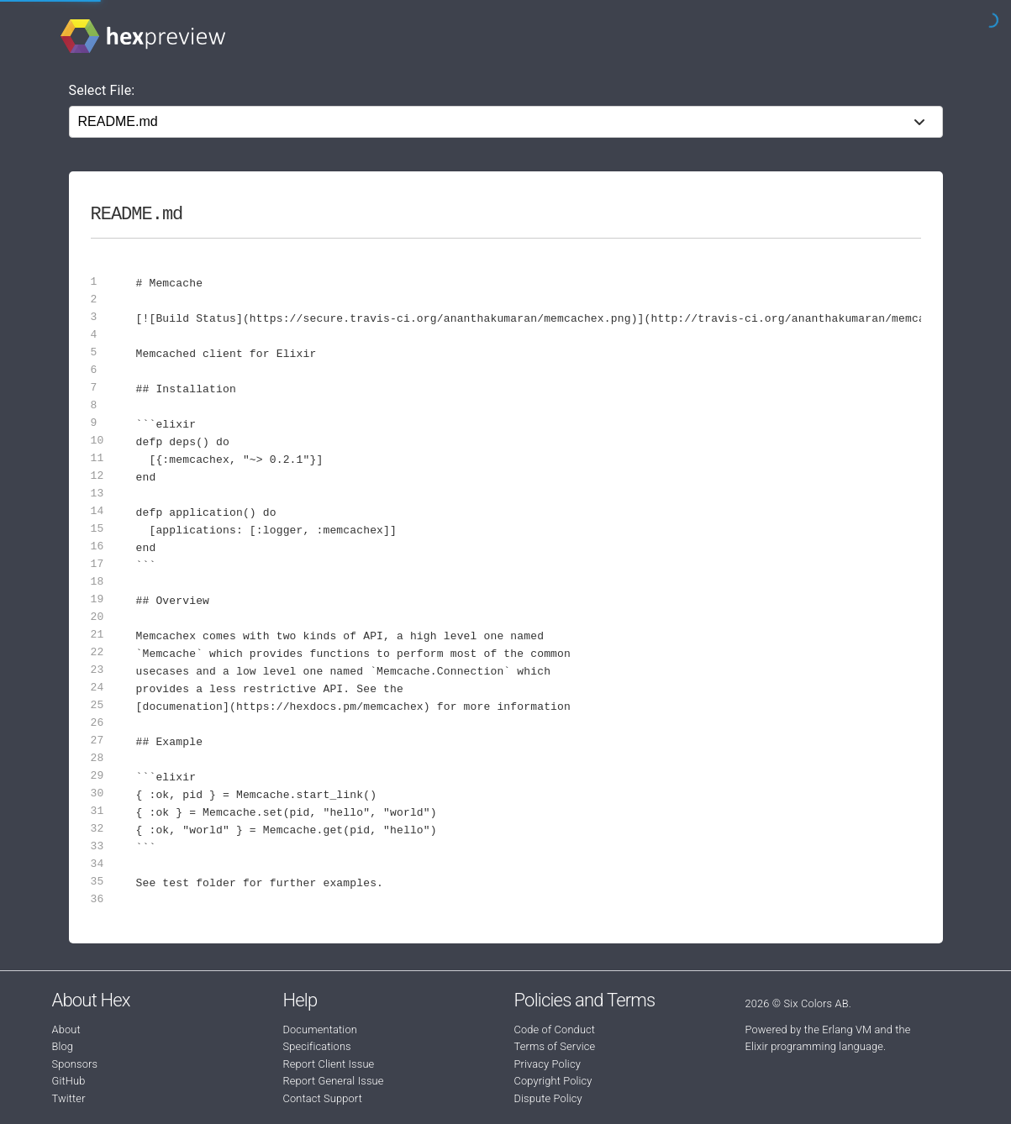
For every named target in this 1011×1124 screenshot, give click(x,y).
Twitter (69, 1098)
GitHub (69, 1080)
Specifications (317, 1046)
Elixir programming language (814, 1046)
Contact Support (322, 1098)
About (66, 1029)
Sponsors (75, 1064)
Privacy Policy (547, 1064)
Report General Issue (333, 1080)
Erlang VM (846, 1029)
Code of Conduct (555, 1029)
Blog (63, 1046)
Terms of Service (555, 1046)
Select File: (102, 90)
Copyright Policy (553, 1080)
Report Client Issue (329, 1064)
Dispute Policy (548, 1098)
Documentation (320, 1029)
